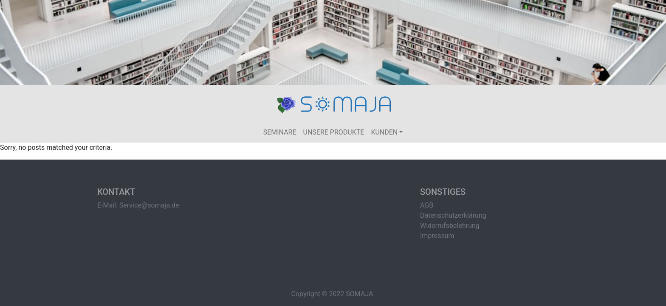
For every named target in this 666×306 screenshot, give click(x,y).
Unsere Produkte (333, 132)
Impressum (437, 236)
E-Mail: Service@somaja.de (138, 205)
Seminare (279, 132)
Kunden (384, 132)
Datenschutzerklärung (453, 215)
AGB (426, 205)
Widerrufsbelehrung (450, 226)
